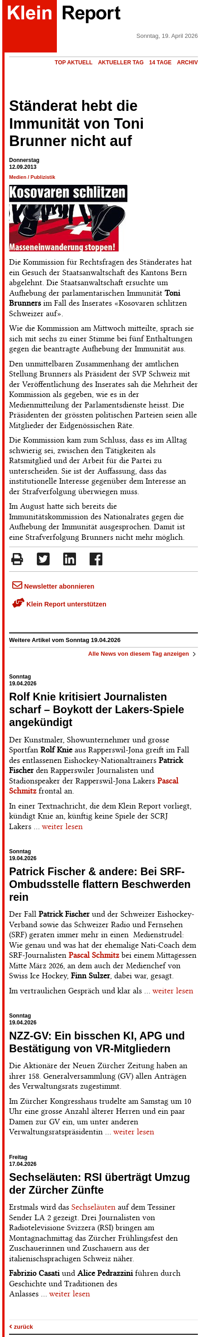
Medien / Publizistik (32, 177)
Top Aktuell (73, 62)
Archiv (187, 62)
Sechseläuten (93, 1207)
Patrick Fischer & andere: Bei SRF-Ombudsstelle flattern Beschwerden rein (100, 884)
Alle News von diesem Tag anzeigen (143, 653)
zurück (21, 1326)
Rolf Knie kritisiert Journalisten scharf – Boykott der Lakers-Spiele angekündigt (96, 709)
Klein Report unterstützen (59, 604)
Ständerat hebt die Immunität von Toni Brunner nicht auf (76, 124)
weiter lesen (62, 826)
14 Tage (160, 62)
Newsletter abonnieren (53, 586)
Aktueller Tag (120, 62)
